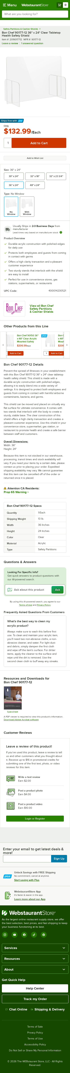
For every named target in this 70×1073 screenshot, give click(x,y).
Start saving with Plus (26, 880)
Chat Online (16, 1009)
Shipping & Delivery (48, 1009)
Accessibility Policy (35, 1044)
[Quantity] (8, 143)
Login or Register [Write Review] (35, 818)
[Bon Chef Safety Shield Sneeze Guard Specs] (12, 699)
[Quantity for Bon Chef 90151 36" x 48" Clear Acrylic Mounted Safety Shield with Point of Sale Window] (46, 353)
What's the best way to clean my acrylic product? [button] (28, 623)
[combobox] (35, 14)
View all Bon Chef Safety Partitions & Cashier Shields (41, 308)
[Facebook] (24, 935)
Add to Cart (15, 353)
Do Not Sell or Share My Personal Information (35, 1050)
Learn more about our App (29, 899)
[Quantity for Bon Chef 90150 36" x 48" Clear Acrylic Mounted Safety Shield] (5, 353)
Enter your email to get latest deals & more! (33, 851)
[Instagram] (5, 935)
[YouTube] (15, 935)
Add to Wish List (35, 158)
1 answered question (32, 43)
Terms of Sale (35, 1026)
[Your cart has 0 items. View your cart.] (62, 5)
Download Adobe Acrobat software (21, 719)
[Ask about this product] (35, 590)
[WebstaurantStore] (35, 913)
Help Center (35, 988)
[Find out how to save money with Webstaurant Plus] (3, 336)
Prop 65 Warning (15, 492)
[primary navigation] (10, 5)
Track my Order (35, 999)
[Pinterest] (44, 935)
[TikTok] (34, 935)
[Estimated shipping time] (60, 232)
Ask (57, 589)
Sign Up (59, 858)
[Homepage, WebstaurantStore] (35, 5)
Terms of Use (25, 605)
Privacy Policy (44, 605)
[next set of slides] (67, 345)
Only (6, 126)
